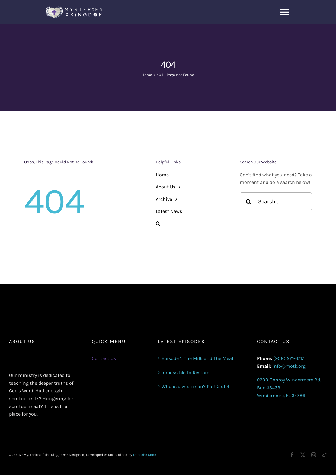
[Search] (249, 201)
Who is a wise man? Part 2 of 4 (195, 386)
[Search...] (276, 201)
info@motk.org (289, 366)
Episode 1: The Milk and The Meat (198, 358)
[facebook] (292, 454)
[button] (192, 224)
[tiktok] (324, 454)
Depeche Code (144, 455)
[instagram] (313, 454)
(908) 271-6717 (288, 358)
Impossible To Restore (185, 372)
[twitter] (302, 454)
